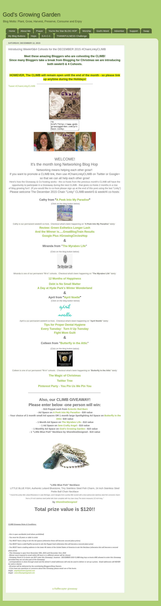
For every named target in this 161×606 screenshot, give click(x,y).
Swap (146, 31)
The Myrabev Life (74, 247)
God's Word (102, 31)
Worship (86, 31)
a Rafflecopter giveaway (64, 590)
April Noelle (72, 299)
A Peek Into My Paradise (72, 201)
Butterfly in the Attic (73, 345)
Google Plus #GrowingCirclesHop (64, 237)
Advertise (119, 31)
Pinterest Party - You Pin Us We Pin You (64, 388)
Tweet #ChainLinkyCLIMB (21, 86)
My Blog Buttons (16, 36)
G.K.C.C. (46, 36)
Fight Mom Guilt (65, 334)
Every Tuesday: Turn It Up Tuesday (65, 330)
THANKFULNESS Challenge (72, 36)
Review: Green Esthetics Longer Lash (64, 229)
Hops (33, 36)
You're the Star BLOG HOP (62, 31)
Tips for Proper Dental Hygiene (65, 326)
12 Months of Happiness (64, 280)
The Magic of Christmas (65, 377)
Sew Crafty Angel (67, 427)
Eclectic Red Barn (78, 411)
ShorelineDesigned (66, 504)
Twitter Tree (65, 382)
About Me (26, 31)
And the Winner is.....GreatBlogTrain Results (64, 233)
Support (134, 31)
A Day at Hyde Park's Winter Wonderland (64, 290)
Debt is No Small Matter (64, 285)
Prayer (39, 31)
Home (12, 31)
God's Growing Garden (31, 14)
